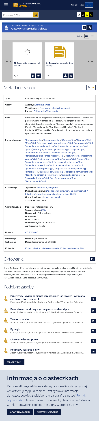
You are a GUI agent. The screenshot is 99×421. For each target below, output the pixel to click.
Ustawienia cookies (20, 412)
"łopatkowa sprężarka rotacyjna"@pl (42, 174)
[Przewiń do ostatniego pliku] (92, 61)
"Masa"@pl (30, 143)
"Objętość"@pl (68, 140)
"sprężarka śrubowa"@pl (37, 178)
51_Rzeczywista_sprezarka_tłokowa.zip (59, 64)
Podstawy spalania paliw (24, 349)
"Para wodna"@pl (33, 140)
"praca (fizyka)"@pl (34, 149)
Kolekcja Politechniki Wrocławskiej (42, 248)
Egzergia (15, 329)
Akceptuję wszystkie (47, 412)
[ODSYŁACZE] (89, 27)
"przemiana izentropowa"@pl (69, 165)
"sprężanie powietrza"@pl (51, 171)
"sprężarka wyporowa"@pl (62, 178)
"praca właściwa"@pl (54, 155)
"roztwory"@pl (72, 155)
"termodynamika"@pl (35, 181)
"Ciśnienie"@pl (83, 140)
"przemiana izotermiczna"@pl (39, 165)
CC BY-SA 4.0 (31, 232)
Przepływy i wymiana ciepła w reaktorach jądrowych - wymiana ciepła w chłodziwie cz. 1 (47, 297)
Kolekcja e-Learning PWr (72, 248)
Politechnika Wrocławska (46, 111)
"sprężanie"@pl (77, 149)
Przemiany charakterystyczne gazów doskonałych (39, 309)
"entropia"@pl (69, 159)
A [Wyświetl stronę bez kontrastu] (79, 15)
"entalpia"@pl (31, 171)
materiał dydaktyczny (47, 187)
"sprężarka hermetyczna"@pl (79, 171)
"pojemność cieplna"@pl (49, 159)
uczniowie (56, 197)
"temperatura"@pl (34, 155)
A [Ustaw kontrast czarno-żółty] (91, 15)
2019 (43, 210)
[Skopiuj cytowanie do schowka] (92, 259)
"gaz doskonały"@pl (83, 143)
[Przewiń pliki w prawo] (89, 61)
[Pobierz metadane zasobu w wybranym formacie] (91, 87)
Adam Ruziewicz (42, 104)
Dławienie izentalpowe (24, 339)
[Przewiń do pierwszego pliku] (6, 61)
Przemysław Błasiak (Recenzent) (55, 108)
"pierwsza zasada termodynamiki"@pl (55, 143)
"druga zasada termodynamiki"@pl (70, 168)
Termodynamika (19, 319)
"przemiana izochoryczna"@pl (68, 162)
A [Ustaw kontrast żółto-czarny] (87, 15)
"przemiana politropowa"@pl (39, 168)
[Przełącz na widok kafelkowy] (86, 36)
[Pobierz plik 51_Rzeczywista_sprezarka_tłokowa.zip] (65, 75)
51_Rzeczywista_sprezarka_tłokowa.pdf (27, 64)
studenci (46, 197)
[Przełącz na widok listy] (92, 36)
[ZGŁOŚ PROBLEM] (84, 27)
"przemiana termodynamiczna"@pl (42, 146)
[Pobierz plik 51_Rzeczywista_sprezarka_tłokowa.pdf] (33, 75)
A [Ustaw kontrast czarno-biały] (83, 15)
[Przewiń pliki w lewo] (10, 61)
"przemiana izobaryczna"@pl (39, 162)
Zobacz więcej (14, 362)
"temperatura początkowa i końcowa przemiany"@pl (50, 152)
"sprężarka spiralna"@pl (72, 174)
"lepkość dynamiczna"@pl (56, 149)
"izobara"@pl (83, 159)
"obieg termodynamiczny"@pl (74, 146)
